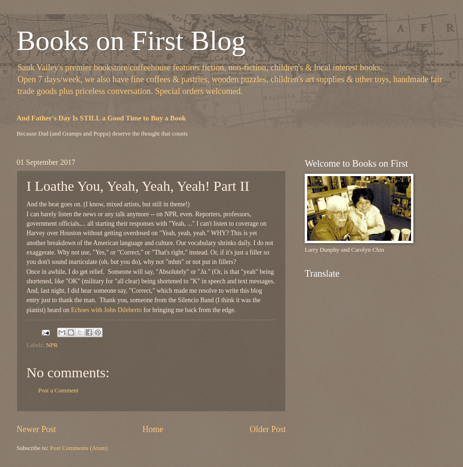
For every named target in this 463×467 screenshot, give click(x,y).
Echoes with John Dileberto (106, 310)
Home (152, 429)
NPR (52, 345)
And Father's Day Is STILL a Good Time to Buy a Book (101, 118)
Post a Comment (58, 390)
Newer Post (36, 429)
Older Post (267, 429)
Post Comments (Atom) (79, 448)
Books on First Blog (131, 40)
